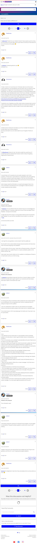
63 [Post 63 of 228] (3, 112)
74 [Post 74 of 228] (3, 455)
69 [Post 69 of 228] (3, 284)
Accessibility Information (32, 536)
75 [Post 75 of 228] (3, 478)
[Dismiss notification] (35, 5)
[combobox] (17, 9)
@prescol (4, 65)
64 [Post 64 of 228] (3, 136)
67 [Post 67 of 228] (3, 225)
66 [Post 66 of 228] (3, 191)
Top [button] (19, 532)
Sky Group (2, 538)
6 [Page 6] (20, 28)
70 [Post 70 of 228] (3, 318)
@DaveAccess (5, 152)
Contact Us (34, 537)
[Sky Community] (7, 2)
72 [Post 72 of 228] (3, 407)
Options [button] (2, 18)
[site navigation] (1, 2)
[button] (35, 32)
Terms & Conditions (32, 535)
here (3, 217)
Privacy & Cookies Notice (5, 536)
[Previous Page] (9, 28)
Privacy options (3, 535)
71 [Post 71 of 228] (3, 386)
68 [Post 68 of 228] (3, 260)
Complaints (3, 537)
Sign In (35, 2)
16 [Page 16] (24, 28)
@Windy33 (4, 41)
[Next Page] (28, 28)
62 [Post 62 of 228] (3, 71)
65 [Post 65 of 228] (3, 159)
